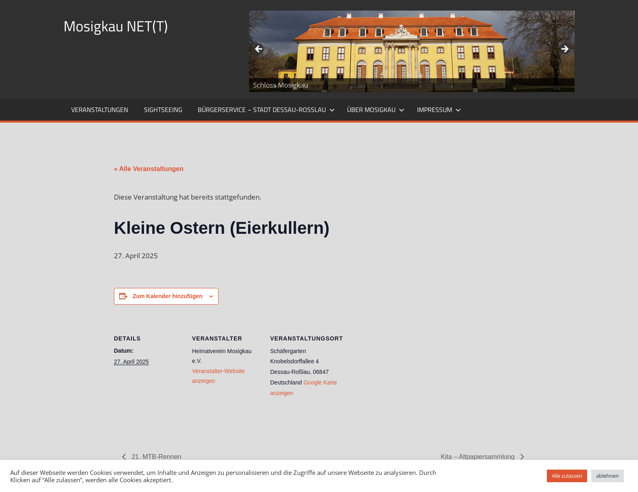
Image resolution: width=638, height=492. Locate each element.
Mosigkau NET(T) (115, 26)
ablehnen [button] (607, 475)
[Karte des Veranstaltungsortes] (391, 374)
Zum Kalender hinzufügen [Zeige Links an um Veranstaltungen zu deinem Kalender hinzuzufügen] (168, 296)
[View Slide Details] (412, 51)
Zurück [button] (259, 49)
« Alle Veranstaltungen (149, 168)
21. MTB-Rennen (155, 456)
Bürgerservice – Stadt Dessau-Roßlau (266, 109)
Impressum (439, 109)
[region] (412, 51)
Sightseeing (163, 109)
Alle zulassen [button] (567, 475)
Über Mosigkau (375, 109)
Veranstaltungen (99, 109)
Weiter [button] (564, 49)
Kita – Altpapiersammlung (478, 456)
